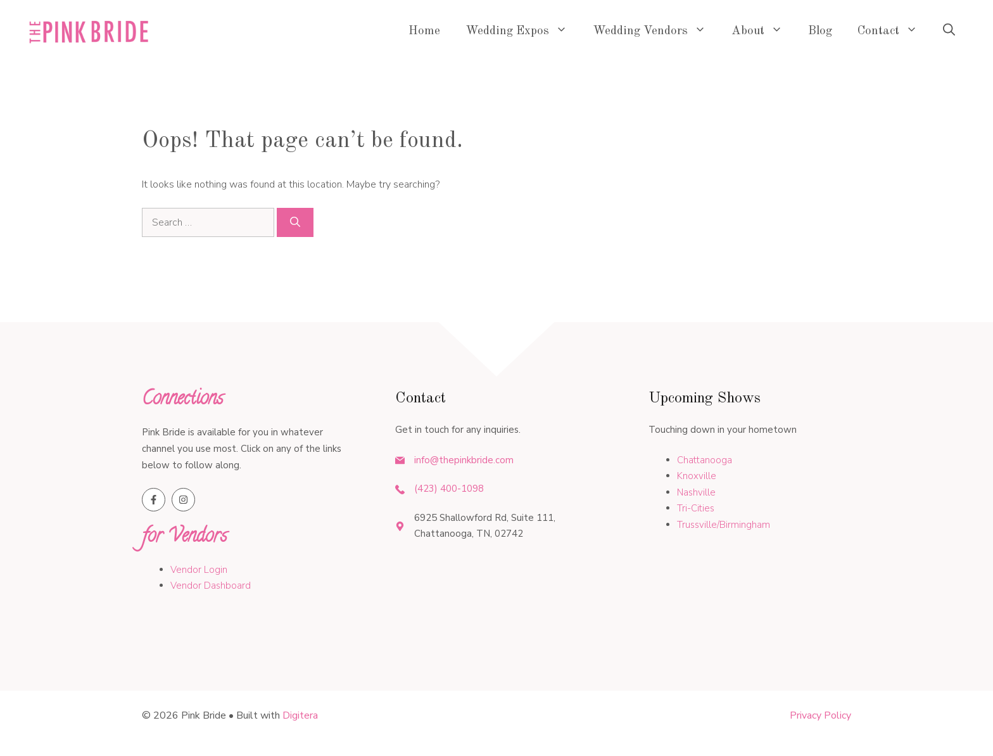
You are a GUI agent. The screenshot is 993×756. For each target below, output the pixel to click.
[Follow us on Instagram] (183, 499)
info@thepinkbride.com (464, 460)
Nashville (696, 492)
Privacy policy (820, 715)
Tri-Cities (695, 508)
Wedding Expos (522, 32)
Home (424, 31)
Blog (820, 31)
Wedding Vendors (656, 32)
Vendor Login (198, 569)
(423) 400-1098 (449, 488)
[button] (949, 32)
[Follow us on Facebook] (153, 499)
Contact (893, 32)
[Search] (295, 222)
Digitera (300, 715)
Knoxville (696, 476)
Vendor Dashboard (210, 585)
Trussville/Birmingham (723, 524)
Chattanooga (704, 460)
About (763, 32)
